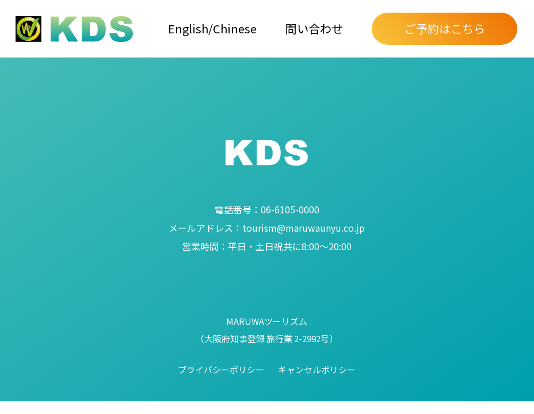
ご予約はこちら (445, 28)
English (188, 28)
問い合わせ (314, 28)
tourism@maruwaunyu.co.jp (267, 228)
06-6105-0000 (267, 209)
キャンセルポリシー (317, 369)
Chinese (235, 28)
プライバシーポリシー (221, 369)
